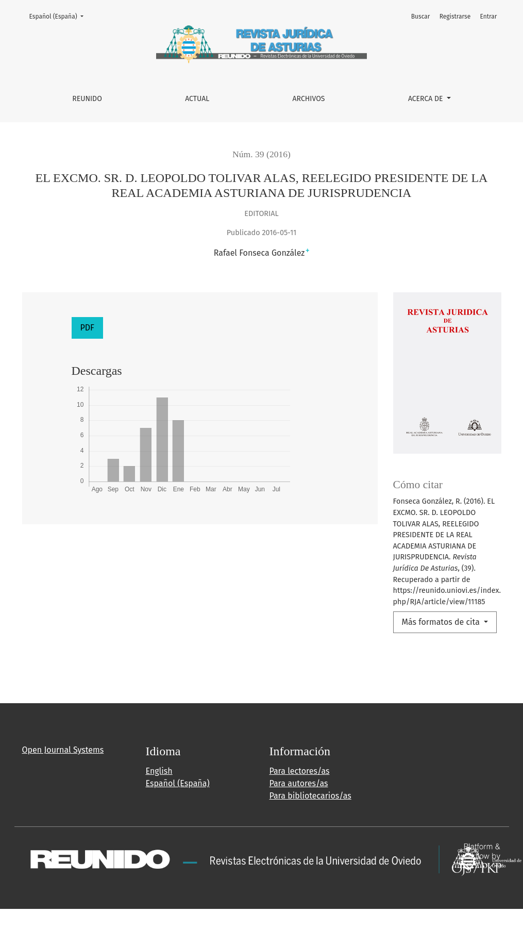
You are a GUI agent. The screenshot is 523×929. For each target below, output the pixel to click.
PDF (87, 328)
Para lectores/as (299, 771)
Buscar (420, 16)
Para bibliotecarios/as (310, 796)
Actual (197, 98)
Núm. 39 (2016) (261, 154)
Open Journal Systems (63, 750)
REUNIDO (87, 98)
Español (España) (59, 15)
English (159, 771)
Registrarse (455, 16)
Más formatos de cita (442, 622)
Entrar (488, 16)
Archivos (309, 98)
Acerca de (426, 98)
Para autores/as (298, 783)
